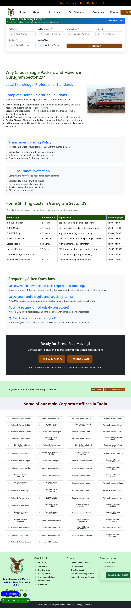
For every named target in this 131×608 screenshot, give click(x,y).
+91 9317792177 (52, 359)
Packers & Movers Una (48, 542)
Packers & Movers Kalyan (111, 425)
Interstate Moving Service (80, 573)
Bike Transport (75, 570)
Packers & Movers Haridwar (110, 505)
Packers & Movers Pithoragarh (79, 520)
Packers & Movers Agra (49, 461)
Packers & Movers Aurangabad (48, 425)
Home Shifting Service (78, 562)
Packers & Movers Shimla (19, 528)
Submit (94, 46)
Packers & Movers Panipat (80, 490)
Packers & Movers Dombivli (19, 432)
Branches (98, 12)
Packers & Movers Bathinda (110, 475)
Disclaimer (40, 584)
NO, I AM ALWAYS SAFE (114, 389)
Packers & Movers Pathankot (48, 483)
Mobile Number (45, 29)
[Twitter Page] (117, 3)
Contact (114, 12)
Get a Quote (89, 3)
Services (13, 40)
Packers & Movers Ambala (111, 490)
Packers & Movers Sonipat (19, 505)
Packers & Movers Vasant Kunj (111, 438)
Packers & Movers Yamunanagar (48, 498)
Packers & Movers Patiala (49, 476)
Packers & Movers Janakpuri (48, 438)
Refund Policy (42, 580)
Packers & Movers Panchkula (48, 505)
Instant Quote (80, 359)
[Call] (10, 594)
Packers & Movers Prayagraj (110, 461)
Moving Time (43, 40)
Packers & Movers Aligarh (50, 468)
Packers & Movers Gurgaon (19, 490)
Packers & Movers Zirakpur (111, 483)
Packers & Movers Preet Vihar (111, 446)
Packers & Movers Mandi (49, 535)
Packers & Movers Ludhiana (110, 468)
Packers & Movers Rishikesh (18, 513)
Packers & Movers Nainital (50, 520)
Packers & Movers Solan (110, 528)
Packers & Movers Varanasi (80, 461)
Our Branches (42, 570)
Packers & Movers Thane (110, 418)
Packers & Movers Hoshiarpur (18, 483)
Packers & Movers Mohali (80, 476)
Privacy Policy (42, 573)
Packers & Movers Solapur (50, 432)
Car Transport (75, 566)
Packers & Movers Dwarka (19, 438)
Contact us (41, 566)
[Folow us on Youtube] (25, 595)
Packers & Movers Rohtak (111, 498)
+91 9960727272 (114, 20)
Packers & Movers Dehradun (79, 505)
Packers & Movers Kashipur (110, 513)
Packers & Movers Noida (18, 453)
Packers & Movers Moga (79, 483)
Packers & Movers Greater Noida (50, 453)
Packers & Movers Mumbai (19, 418)
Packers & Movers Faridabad (48, 490)
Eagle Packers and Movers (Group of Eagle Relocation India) (16, 582)
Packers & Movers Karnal (18, 498)
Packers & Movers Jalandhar (18, 475)
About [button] (36, 12)
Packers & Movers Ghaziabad (79, 453)
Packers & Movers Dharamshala (79, 528)
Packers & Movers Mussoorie (110, 520)
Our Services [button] (76, 12)
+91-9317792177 (108, 562)
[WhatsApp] (15, 600)
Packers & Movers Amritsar (80, 468)
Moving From (73, 29)
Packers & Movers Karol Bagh (49, 446)
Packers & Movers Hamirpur (110, 535)
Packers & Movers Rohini (110, 432)
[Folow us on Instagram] (19, 595)
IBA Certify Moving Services (81, 577)
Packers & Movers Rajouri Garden (80, 446)
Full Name (14, 29)
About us (40, 562)
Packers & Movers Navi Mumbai (80, 425)
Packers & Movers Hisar (79, 498)
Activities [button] (55, 12)
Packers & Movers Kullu (18, 535)
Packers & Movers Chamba (19, 542)
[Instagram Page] (110, 3)
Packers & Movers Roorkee (80, 513)
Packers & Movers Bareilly (19, 468)
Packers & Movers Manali (49, 528)
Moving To (100, 29)
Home (22, 12)
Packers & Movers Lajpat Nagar (19, 446)
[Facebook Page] (103, 3)
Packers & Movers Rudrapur (18, 520)
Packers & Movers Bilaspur (80, 535)
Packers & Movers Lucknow (111, 453)
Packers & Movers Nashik (19, 425)
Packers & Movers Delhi (79, 432)
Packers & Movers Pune (49, 418)
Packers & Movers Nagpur (80, 418)
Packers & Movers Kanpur (19, 461)
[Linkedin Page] (124, 3)
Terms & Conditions (44, 577)
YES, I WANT (97, 389)
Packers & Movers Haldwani (48, 513)
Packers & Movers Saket (79, 438)
